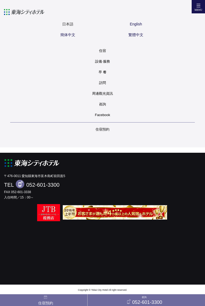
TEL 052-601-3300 (32, 184)
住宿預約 (102, 129)
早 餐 (102, 72)
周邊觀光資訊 (102, 93)
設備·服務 (102, 61)
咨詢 (102, 104)
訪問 (102, 83)
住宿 (102, 51)
